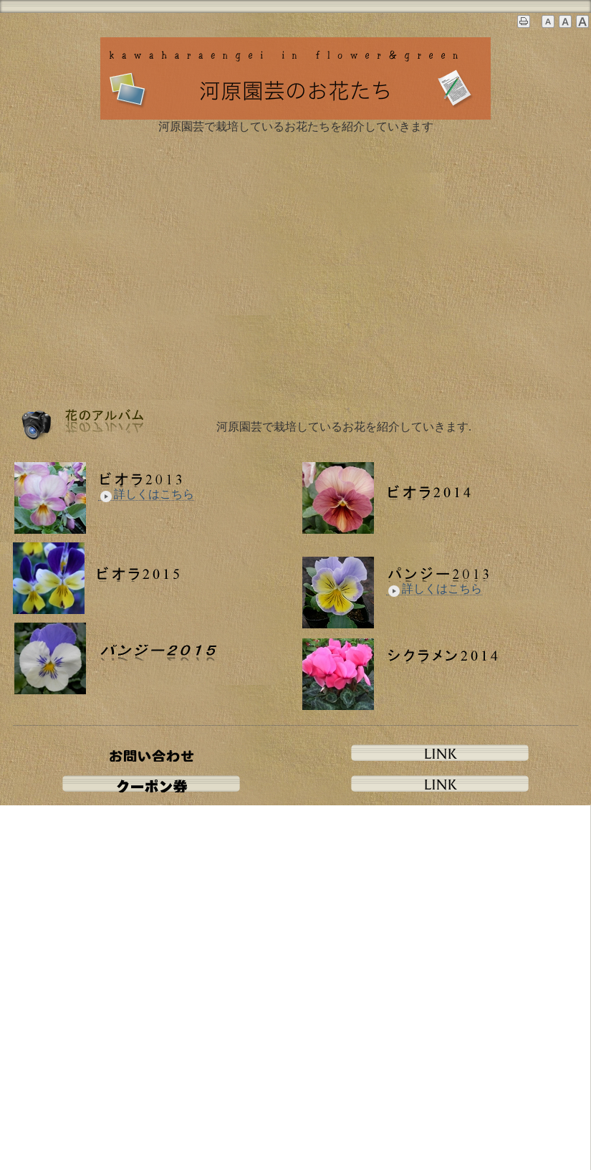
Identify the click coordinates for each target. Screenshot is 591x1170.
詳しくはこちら (146, 494)
